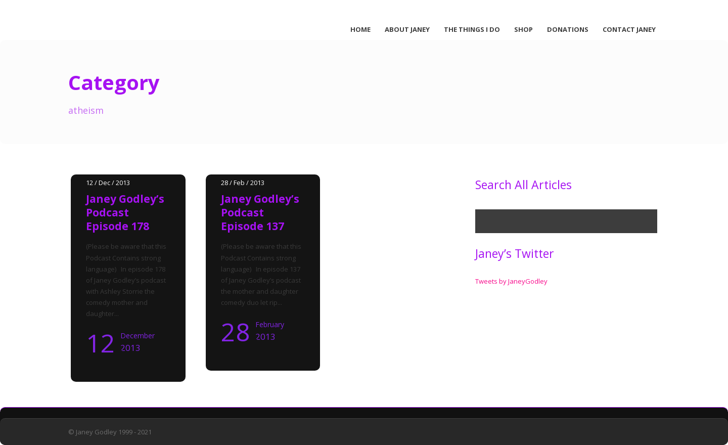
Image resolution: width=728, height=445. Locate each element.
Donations (567, 29)
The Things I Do (472, 29)
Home (360, 29)
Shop (523, 29)
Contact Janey (629, 29)
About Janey (407, 29)
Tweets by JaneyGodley (511, 281)
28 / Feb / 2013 (242, 182)
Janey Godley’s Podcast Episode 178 (125, 213)
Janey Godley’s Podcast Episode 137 (260, 213)
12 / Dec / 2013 (108, 182)
